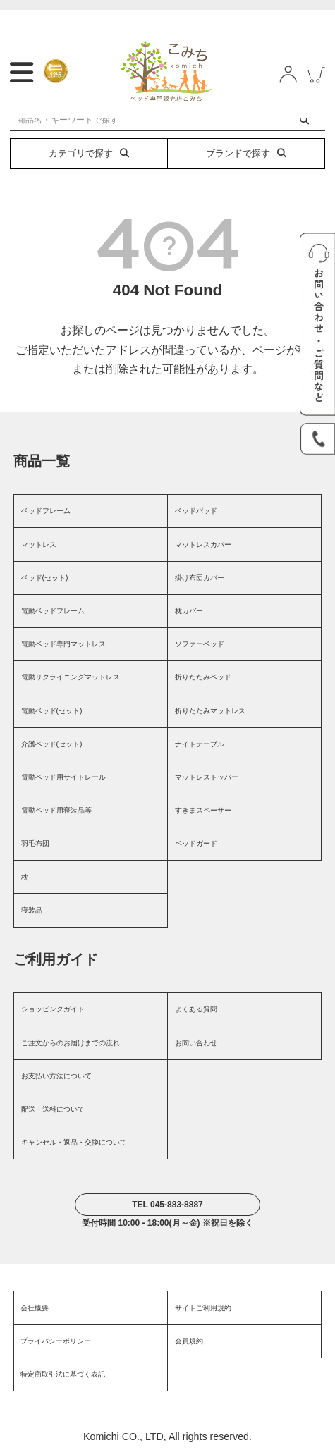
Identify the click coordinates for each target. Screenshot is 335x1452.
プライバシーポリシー (55, 1341)
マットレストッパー (206, 777)
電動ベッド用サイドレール (63, 777)
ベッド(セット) (44, 578)
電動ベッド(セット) (52, 711)
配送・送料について (53, 1109)
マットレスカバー (203, 544)
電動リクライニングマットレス (70, 677)
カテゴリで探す (89, 153)
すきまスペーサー (203, 810)
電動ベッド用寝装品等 (56, 810)
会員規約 (189, 1341)
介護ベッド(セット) (52, 744)
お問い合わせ (196, 1043)
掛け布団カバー (199, 578)
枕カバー (189, 611)
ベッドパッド (196, 511)
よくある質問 (196, 1009)
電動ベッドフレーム (53, 611)
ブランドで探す (246, 153)
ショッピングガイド (53, 1009)
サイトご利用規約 (203, 1308)
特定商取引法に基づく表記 (62, 1374)
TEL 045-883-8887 (167, 1205)
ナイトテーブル (199, 744)
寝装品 (31, 910)
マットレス (38, 544)
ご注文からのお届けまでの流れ (70, 1043)
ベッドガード (196, 843)
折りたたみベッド (203, 677)
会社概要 (34, 1308)
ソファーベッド (199, 644)
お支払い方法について (56, 1076)
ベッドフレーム (46, 511)
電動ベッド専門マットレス (63, 644)
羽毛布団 (35, 843)
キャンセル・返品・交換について (74, 1142)
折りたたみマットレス (210, 711)
